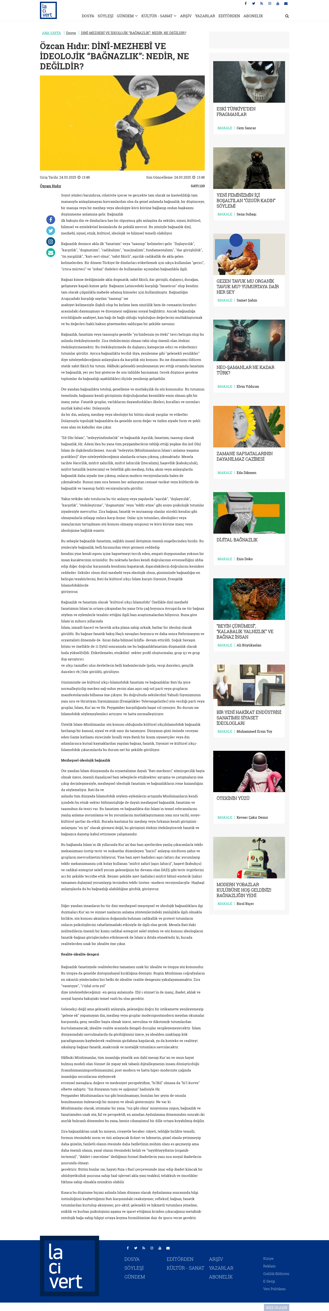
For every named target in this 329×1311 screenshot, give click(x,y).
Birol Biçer (245, 903)
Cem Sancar (246, 128)
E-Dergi (269, 1281)
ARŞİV (186, 15)
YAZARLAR (205, 15)
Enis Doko (245, 559)
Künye (268, 1258)
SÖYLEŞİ (105, 15)
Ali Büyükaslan (249, 645)
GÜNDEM (125, 15)
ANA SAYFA (51, 33)
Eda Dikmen (246, 472)
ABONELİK (253, 15)
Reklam (269, 1266)
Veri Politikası (274, 1289)
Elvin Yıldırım (248, 386)
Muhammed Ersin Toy (254, 731)
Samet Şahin (247, 300)
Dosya (71, 33)
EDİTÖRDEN (229, 15)
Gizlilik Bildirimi (276, 1273)
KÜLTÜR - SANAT (156, 15)
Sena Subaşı (246, 214)
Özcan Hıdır (50, 186)
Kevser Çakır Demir (252, 817)
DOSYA (88, 15)
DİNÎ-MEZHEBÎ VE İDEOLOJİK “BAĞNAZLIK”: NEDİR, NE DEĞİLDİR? (133, 33)
